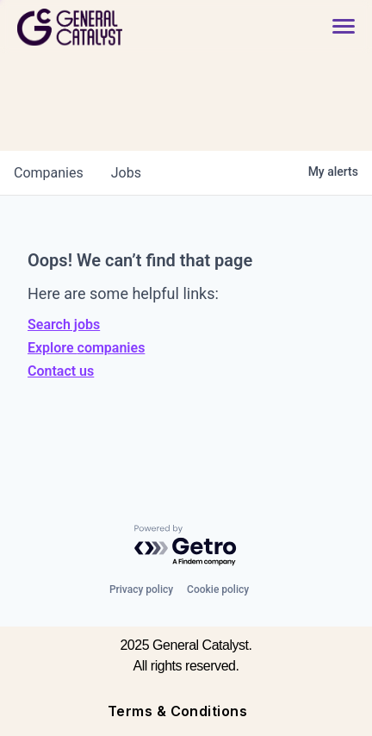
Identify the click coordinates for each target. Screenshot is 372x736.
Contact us (61, 371)
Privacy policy (141, 589)
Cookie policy (218, 589)
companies (49, 173)
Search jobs (64, 324)
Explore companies (86, 348)
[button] (343, 27)
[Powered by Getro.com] (186, 546)
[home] (117, 27)
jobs (126, 173)
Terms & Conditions (178, 711)
